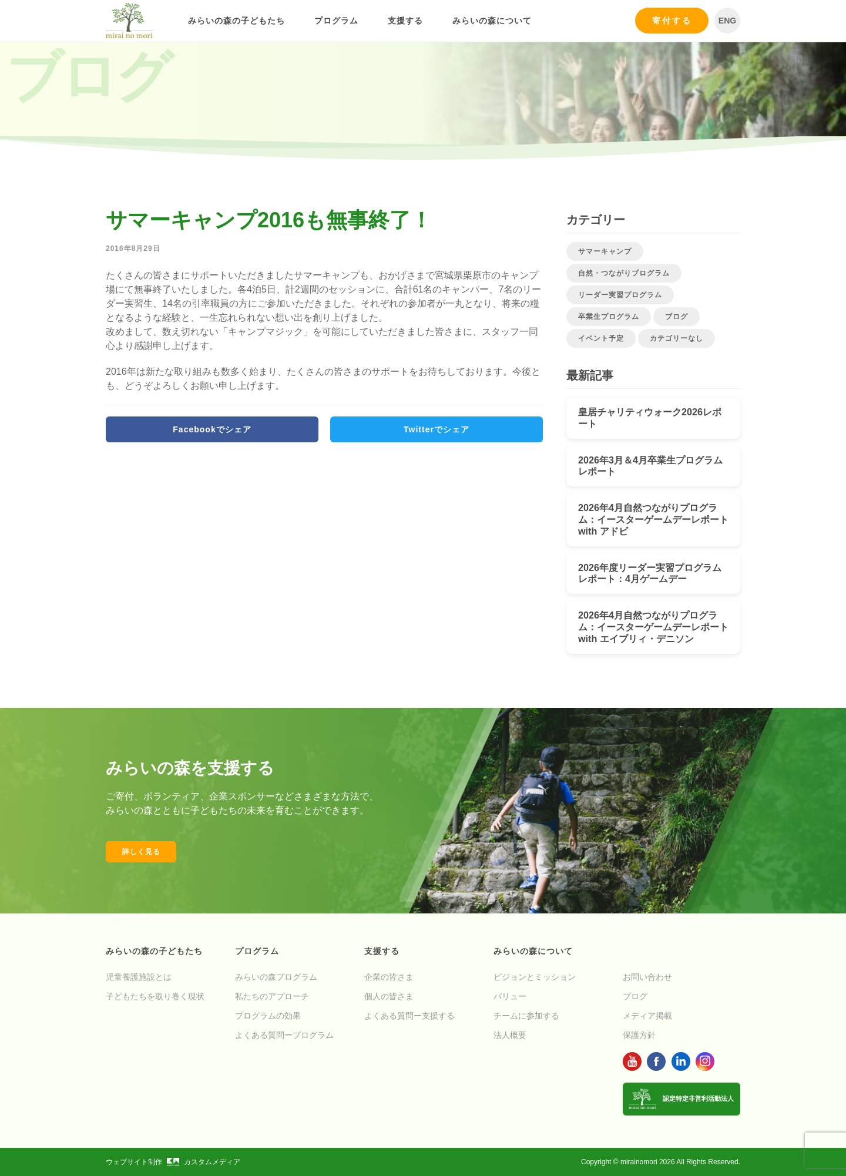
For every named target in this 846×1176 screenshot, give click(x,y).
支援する (405, 20)
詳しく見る (141, 852)
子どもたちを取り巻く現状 (155, 996)
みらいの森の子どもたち (236, 20)
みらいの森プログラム (276, 977)
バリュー (510, 996)
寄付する (672, 20)
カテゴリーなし (676, 338)
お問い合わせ (647, 977)
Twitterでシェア (436, 429)
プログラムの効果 (268, 1015)
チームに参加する (526, 1015)
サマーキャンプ (605, 251)
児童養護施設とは (139, 977)
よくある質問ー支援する (409, 1015)
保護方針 (639, 1035)
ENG (727, 20)
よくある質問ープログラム (284, 1035)
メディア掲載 (647, 1015)
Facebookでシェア (212, 429)
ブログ (676, 317)
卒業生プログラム (608, 317)
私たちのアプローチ (272, 996)
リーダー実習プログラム (620, 295)
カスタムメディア (203, 1162)
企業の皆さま (389, 977)
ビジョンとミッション (535, 977)
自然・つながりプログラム (624, 273)
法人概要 (510, 1035)
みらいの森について (492, 20)
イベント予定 (601, 338)
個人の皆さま (389, 996)
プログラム (336, 20)
